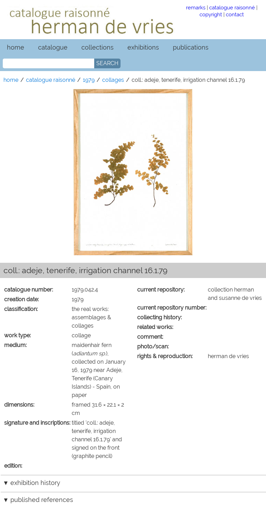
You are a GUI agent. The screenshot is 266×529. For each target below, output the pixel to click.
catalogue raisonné (232, 7)
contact (235, 14)
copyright (211, 14)
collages (113, 80)
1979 (89, 80)
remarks (195, 7)
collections (97, 47)
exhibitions (143, 47)
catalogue (53, 47)
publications (191, 47)
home (15, 47)
